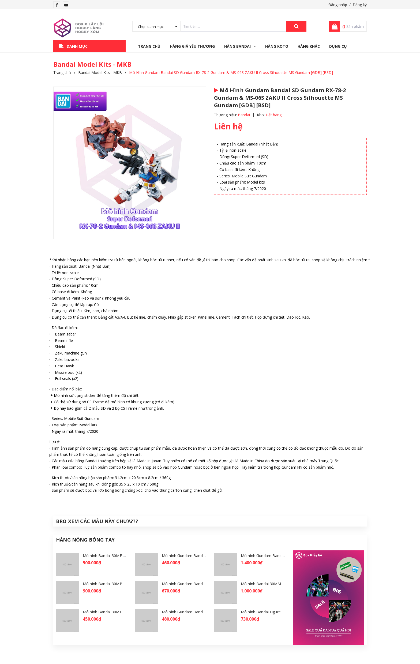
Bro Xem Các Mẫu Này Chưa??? (97, 521)
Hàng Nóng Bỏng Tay (85, 539)
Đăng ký (360, 4)
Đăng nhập (337, 4)
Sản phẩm (353, 26)
